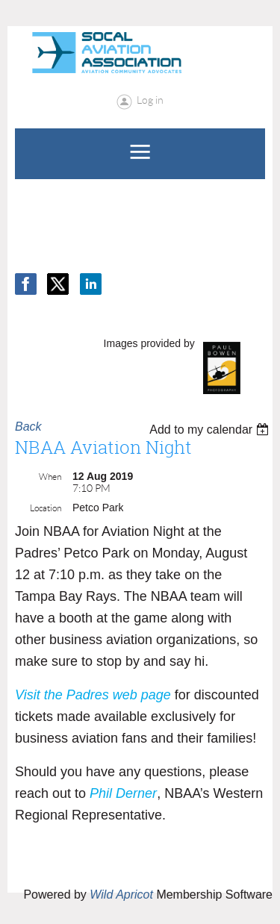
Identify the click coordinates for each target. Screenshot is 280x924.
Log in (150, 100)
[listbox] (211, 429)
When (50, 476)
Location (45, 508)
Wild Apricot (121, 894)
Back (28, 426)
